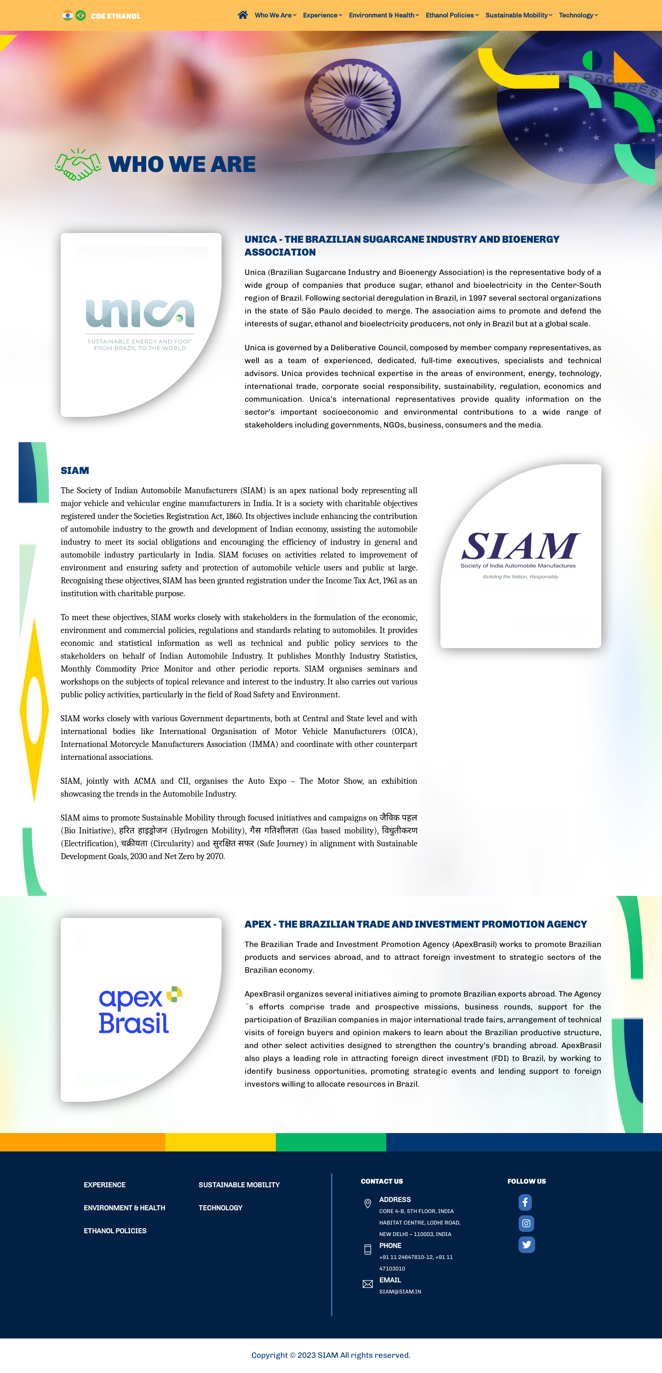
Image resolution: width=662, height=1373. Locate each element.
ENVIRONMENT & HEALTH (124, 1208)
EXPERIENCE (105, 1185)
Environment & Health (384, 15)
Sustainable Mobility (519, 15)
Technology (578, 15)
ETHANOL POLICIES (115, 1231)
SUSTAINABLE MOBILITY (239, 1185)
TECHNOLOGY (220, 1208)
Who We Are (276, 15)
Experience (322, 15)
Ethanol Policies (452, 15)
